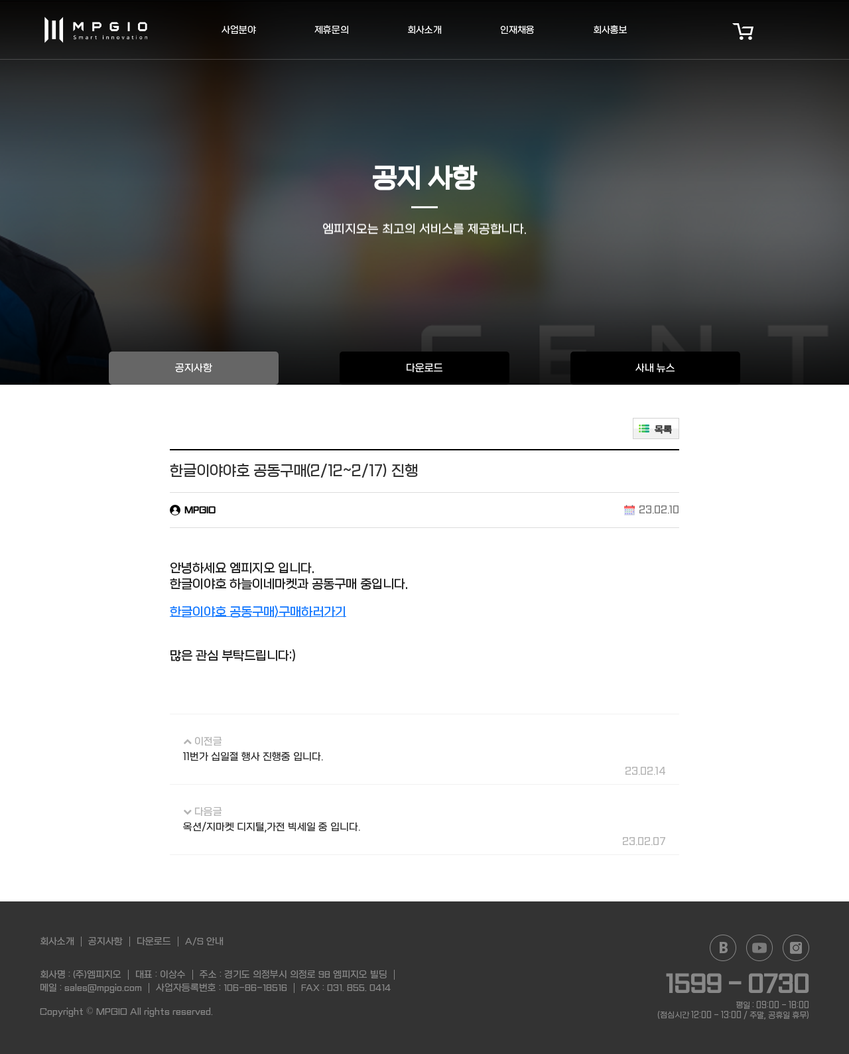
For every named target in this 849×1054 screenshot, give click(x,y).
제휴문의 (331, 30)
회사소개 (424, 30)
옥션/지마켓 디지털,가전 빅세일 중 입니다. (271, 827)
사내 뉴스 (655, 368)
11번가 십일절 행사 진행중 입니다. (253, 757)
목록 (663, 430)
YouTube (759, 948)
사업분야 (239, 30)
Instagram (796, 948)
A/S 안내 (204, 941)
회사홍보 (610, 30)
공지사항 (193, 368)
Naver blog (723, 948)
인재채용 (517, 30)
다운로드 (424, 368)
